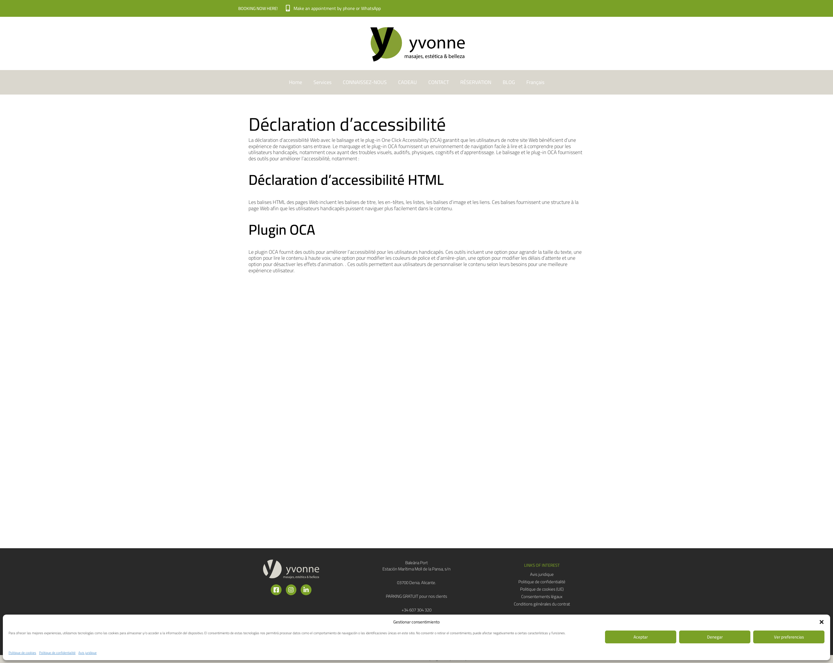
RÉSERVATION (475, 82)
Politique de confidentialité (57, 652)
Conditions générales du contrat (542, 604)
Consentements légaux (542, 596)
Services (322, 82)
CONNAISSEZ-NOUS (365, 82)
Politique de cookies (22, 652)
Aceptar (641, 637)
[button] (821, 622)
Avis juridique (87, 652)
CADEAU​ (407, 82)
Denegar (715, 637)
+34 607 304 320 (416, 610)
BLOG (509, 82)
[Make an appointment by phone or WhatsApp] (288, 8)
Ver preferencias (789, 637)
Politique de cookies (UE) (542, 589)
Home (295, 82)
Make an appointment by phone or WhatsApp (337, 8)
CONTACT (438, 82)
